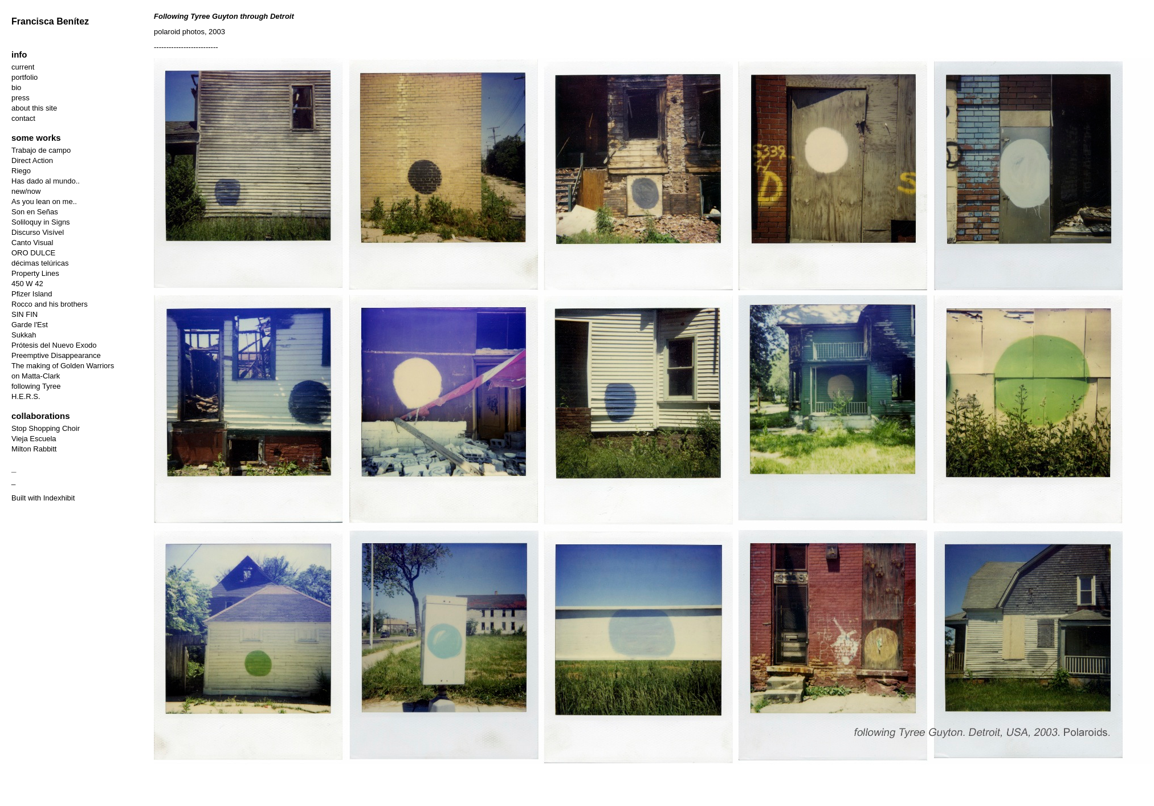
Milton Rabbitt (33, 449)
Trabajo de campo (41, 150)
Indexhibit (59, 498)
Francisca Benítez (50, 21)
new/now (25, 191)
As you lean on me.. (44, 201)
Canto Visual (32, 242)
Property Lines (35, 273)
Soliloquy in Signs (40, 222)
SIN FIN (24, 314)
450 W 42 (27, 283)
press (20, 97)
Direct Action (32, 160)
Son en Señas (34, 211)
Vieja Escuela (33, 438)
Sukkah (23, 335)
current (22, 67)
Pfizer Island (31, 294)
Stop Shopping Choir (45, 428)
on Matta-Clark (35, 376)
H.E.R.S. (25, 396)
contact (23, 118)
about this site (34, 108)
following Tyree (35, 386)
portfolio (24, 77)
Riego (21, 170)
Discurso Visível (37, 232)
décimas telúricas (39, 263)
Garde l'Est (29, 324)
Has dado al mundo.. (45, 181)
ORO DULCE (33, 253)
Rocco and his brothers (49, 304)
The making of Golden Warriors (62, 365)
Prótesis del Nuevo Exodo (54, 345)
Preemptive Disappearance (56, 355)
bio (16, 87)
